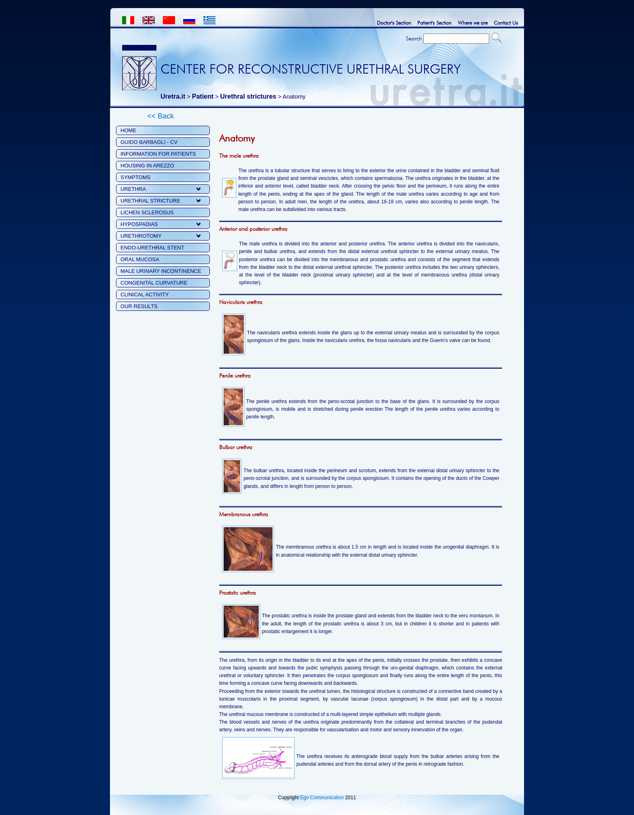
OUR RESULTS (139, 306)
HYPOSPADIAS (139, 224)
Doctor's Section (394, 22)
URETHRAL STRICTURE (150, 201)
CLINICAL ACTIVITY (144, 294)
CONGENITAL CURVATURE (153, 283)
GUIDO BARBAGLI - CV (149, 142)
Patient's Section (434, 22)
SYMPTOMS (135, 177)
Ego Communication (322, 797)
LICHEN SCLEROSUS (146, 212)
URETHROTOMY (141, 236)
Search (414, 38)
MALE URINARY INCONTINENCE (160, 271)
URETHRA (133, 189)
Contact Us (506, 22)
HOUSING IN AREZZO (147, 166)
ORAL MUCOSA (139, 259)
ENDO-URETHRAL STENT (152, 248)
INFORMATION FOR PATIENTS (158, 154)
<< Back (160, 116)
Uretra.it (173, 96)
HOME (128, 130)
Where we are (473, 22)
